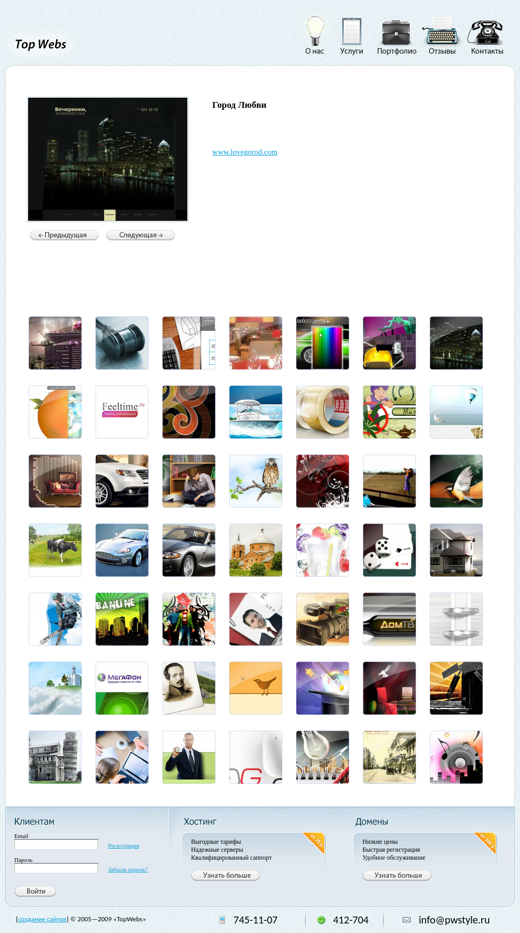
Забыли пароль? (128, 869)
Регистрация (123, 845)
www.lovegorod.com (245, 152)
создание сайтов (42, 919)
